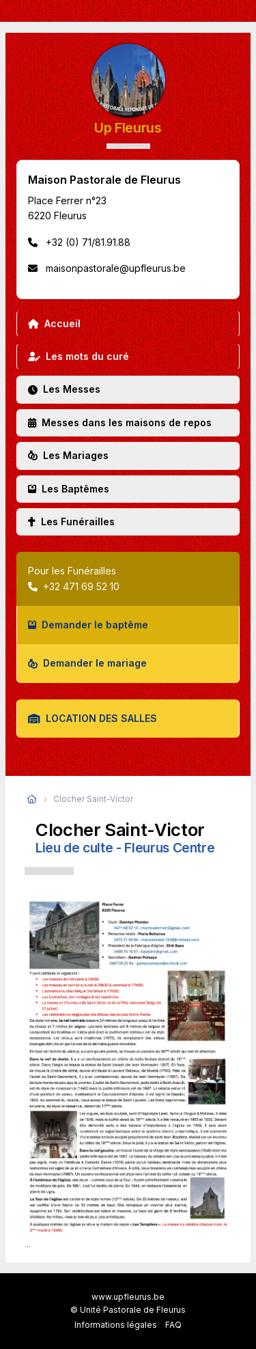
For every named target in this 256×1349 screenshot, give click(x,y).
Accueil (54, 323)
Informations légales (115, 1325)
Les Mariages (68, 455)
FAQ (173, 1325)
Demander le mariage (87, 663)
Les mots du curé (78, 356)
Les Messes (64, 389)
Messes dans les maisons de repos (120, 422)
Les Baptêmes (68, 489)
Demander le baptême (88, 624)
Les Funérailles (71, 521)
